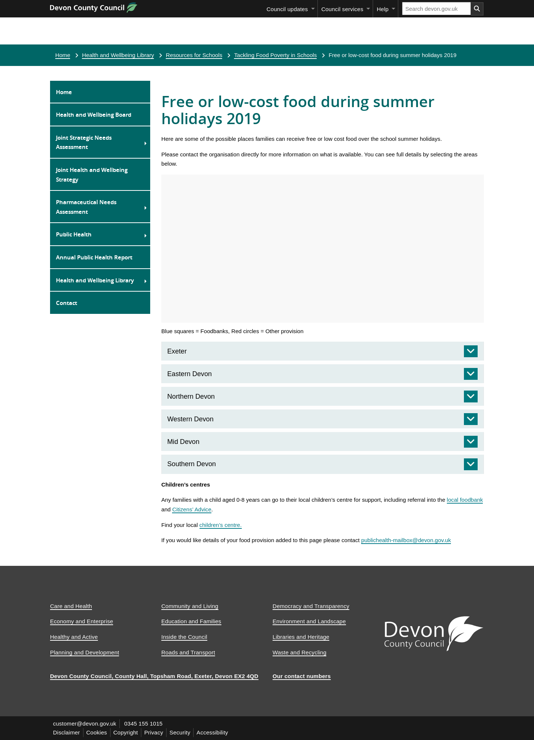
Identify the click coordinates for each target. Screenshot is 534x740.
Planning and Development (84, 652)
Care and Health (71, 606)
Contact (66, 302)
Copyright (125, 732)
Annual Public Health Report (94, 257)
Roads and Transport (188, 652)
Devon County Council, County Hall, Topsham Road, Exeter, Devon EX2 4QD (154, 676)
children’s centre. (221, 525)
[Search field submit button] (477, 9)
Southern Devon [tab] (191, 464)
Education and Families (191, 621)
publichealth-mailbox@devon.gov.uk (406, 540)
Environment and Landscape (309, 621)
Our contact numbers (302, 676)
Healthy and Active (74, 637)
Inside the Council (184, 637)
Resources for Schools (194, 55)
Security (179, 732)
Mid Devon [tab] (183, 441)
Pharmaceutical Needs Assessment (86, 206)
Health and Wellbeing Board (93, 114)
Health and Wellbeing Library (118, 55)
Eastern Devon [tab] (189, 374)
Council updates (287, 9)
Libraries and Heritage (301, 637)
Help (383, 9)
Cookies (96, 732)
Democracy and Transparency (311, 606)
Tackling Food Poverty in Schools (275, 55)
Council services (342, 9)
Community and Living (189, 606)
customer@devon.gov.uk (84, 723)
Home (62, 55)
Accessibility (212, 732)
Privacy (153, 732)
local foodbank (465, 500)
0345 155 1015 (143, 723)
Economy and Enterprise (81, 621)
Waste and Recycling (299, 652)
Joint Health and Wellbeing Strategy (92, 174)
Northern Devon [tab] (191, 396)
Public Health (74, 234)
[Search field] (436, 8)
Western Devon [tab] (190, 419)
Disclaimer (66, 732)
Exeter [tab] (177, 351)
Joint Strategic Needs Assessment (84, 142)
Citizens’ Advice (191, 509)
